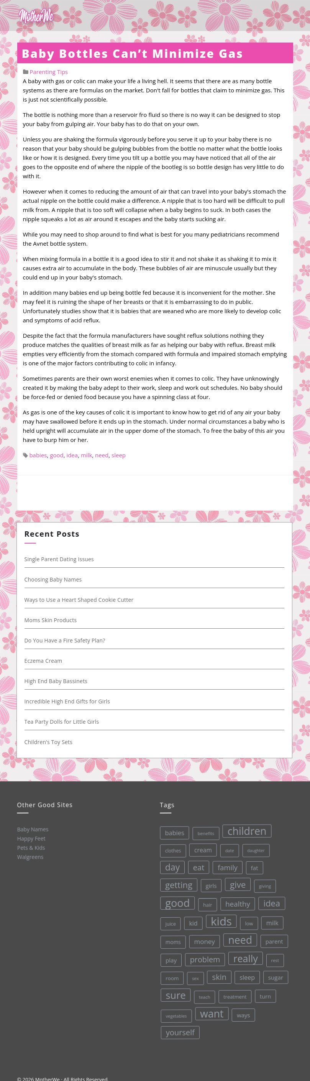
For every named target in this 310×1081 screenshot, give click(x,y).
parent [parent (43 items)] (272, 940)
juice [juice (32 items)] (168, 923)
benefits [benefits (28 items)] (202, 833)
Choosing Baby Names (54, 579)
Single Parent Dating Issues (60, 559)
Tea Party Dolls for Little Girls (63, 721)
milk (86, 455)
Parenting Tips (49, 72)
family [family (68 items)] (225, 866)
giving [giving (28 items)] (262, 884)
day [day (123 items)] (169, 867)
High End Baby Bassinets (57, 681)
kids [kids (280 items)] (219, 920)
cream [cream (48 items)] (200, 849)
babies (38, 455)
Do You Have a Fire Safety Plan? (66, 640)
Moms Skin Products (52, 620)
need (101, 455)
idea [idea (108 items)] (269, 901)
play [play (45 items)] (169, 960)
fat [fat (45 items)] (251, 866)
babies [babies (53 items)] (171, 832)
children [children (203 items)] (243, 829)
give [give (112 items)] (235, 883)
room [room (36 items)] (171, 978)
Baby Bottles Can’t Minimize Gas (133, 53)
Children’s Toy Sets (50, 742)
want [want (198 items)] (211, 1013)
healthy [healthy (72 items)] (235, 902)
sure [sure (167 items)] (175, 994)
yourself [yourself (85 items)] (180, 1032)
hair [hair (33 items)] (205, 903)
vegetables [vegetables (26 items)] (175, 1015)
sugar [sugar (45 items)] (274, 976)
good (56, 455)
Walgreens (30, 856)
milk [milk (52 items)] (270, 921)
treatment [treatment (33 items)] (234, 995)
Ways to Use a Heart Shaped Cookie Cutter (80, 599)
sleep (119, 455)
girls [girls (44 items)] (208, 885)
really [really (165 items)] (244, 957)
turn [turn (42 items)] (264, 995)
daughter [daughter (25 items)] (253, 849)
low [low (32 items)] (247, 921)
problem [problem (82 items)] (204, 958)
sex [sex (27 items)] (194, 978)
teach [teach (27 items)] (203, 996)
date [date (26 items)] (226, 849)
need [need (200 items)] (238, 939)
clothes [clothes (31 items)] (170, 850)
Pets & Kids (30, 847)
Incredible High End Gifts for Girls (69, 701)
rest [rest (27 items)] (274, 958)
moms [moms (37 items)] (171, 942)
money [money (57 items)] (202, 940)
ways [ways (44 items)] (242, 1014)
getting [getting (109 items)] (176, 884)
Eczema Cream (45, 660)
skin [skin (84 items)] (218, 976)
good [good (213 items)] (175, 903)
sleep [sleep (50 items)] (246, 976)
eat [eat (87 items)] (196, 866)
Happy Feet (30, 838)
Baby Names (32, 829)
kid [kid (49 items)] (191, 922)
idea (72, 455)
